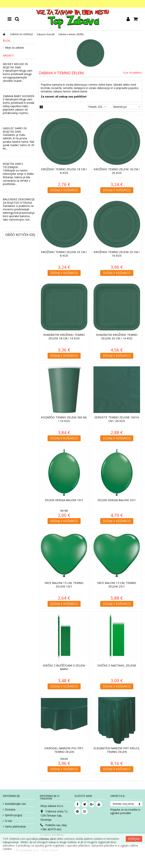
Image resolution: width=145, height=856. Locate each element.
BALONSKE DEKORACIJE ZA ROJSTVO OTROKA (19, 200)
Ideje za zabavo (14, 47)
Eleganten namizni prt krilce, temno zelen (116, 750)
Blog (6, 40)
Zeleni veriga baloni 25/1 (116, 500)
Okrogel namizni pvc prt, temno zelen (64, 750)
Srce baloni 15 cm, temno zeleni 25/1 (116, 584)
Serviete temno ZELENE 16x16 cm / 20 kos (116, 419)
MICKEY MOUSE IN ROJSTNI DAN (15, 65)
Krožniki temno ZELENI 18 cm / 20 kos (117, 171)
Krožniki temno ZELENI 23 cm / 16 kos (117, 253)
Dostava (10, 809)
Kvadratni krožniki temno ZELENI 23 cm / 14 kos (116, 336)
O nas (8, 821)
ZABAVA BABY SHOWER (18, 96)
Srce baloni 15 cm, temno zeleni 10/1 (64, 584)
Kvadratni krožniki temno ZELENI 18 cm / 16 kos (64, 336)
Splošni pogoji (13, 815)
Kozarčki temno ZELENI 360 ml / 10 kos (64, 419)
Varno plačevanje (15, 826)
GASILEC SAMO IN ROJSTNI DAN (14, 129)
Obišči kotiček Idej (20, 235)
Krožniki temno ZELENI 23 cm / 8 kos (64, 253)
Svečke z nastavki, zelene (116, 665)
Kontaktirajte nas (15, 804)
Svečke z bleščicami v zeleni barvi (64, 667)
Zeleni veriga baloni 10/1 (64, 500)
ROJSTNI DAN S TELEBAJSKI (13, 165)
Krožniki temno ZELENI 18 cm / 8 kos (64, 171)
